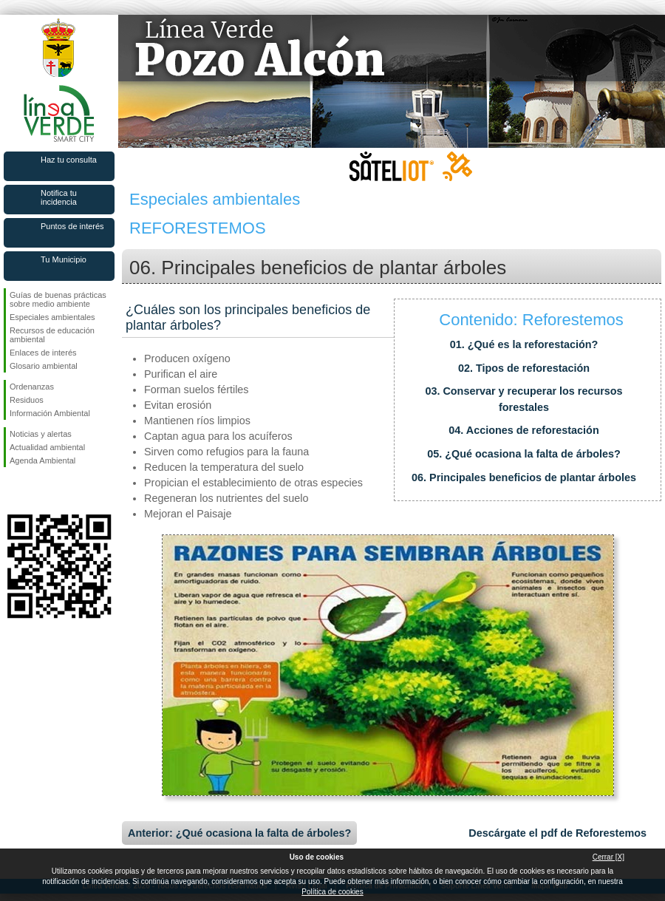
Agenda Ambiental (42, 460)
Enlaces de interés (43, 352)
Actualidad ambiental (47, 447)
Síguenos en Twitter (37, 491)
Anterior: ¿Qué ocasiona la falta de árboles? (239, 833)
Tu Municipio (63, 259)
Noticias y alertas (41, 433)
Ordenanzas (32, 386)
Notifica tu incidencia (59, 197)
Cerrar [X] (608, 857)
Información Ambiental (50, 413)
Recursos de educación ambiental (52, 335)
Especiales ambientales (52, 317)
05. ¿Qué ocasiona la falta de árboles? (524, 454)
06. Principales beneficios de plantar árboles (524, 477)
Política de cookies (332, 892)
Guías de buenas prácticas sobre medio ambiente (58, 299)
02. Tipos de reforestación (524, 368)
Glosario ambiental (44, 365)
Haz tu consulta (69, 159)
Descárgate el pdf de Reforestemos (557, 833)
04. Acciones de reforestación (523, 430)
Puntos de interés (72, 226)
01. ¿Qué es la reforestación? (524, 344)
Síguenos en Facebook (12, 491)
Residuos (27, 399)
